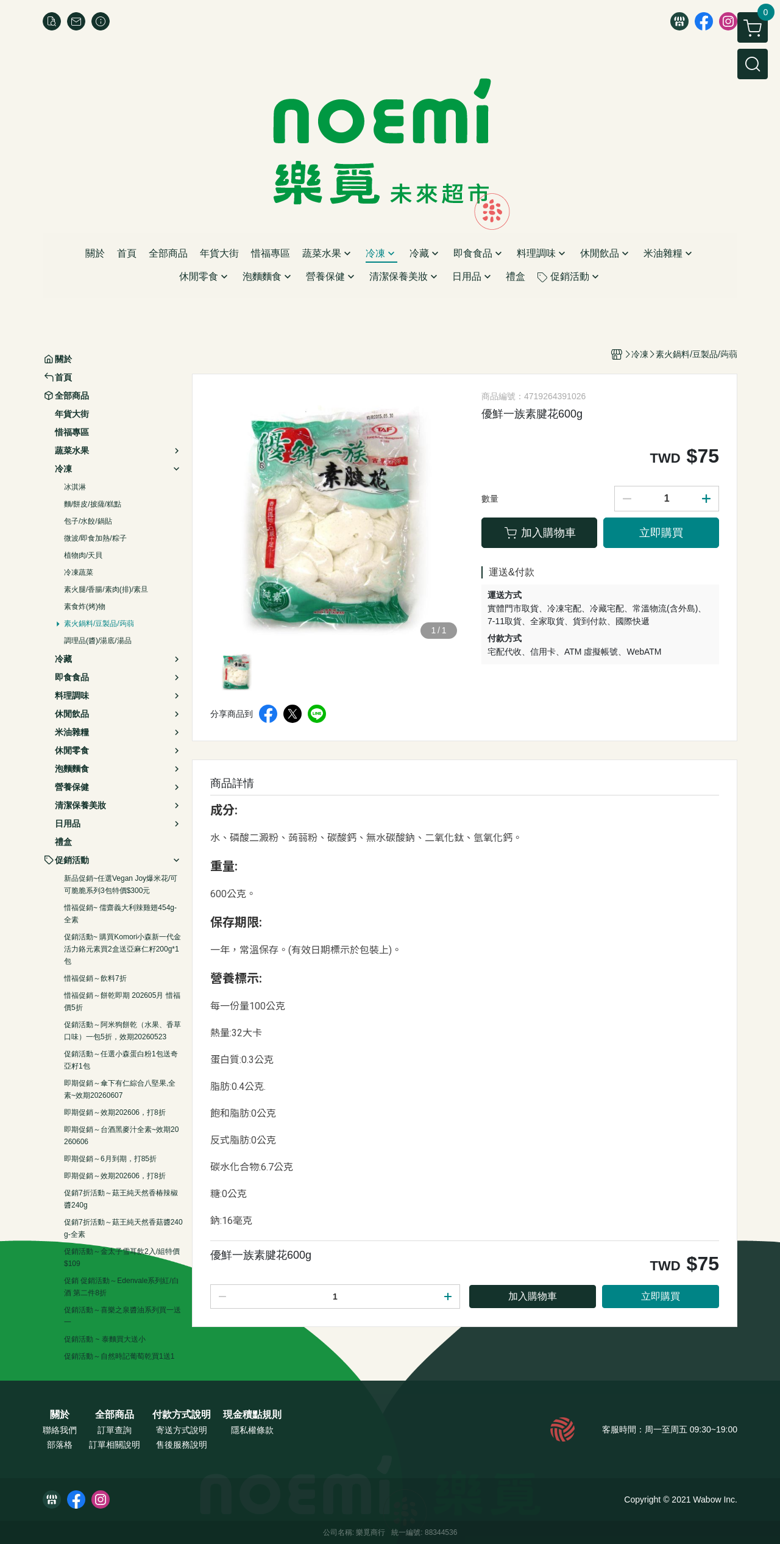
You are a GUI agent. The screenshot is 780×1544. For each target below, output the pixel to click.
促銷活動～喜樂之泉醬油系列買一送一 (122, 1316)
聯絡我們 (60, 1430)
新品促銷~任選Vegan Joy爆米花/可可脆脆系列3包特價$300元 (120, 884)
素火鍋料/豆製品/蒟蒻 (99, 623)
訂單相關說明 (114, 1444)
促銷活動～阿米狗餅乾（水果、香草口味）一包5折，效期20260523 (122, 1030)
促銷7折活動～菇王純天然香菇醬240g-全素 (123, 1228)
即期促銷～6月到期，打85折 (110, 1158)
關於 (59, 1415)
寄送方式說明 (181, 1430)
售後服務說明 (181, 1444)
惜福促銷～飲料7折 (95, 978)
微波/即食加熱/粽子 (95, 538)
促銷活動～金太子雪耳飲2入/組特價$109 (122, 1257)
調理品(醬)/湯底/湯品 (98, 640)
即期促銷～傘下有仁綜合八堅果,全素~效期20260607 (120, 1089)
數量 (489, 498)
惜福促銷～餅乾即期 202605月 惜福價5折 (122, 1001)
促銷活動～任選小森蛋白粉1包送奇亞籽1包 (121, 1060)
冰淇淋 (75, 487)
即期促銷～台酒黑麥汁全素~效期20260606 (121, 1135)
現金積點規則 (252, 1415)
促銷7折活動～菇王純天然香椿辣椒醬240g (121, 1199)
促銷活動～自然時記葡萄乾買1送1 (119, 1356)
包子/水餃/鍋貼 (88, 521)
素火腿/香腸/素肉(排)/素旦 (106, 589)
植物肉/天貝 (83, 555)
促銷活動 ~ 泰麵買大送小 (105, 1339)
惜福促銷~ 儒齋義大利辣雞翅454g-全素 (120, 913)
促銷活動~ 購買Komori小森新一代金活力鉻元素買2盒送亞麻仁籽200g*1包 (122, 949)
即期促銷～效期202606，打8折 (115, 1112)
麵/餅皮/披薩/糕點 (92, 504)
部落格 (60, 1444)
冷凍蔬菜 (78, 572)
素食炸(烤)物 (84, 606)
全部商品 (114, 1415)
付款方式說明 (181, 1415)
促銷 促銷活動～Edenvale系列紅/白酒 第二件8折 (121, 1286)
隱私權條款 (252, 1430)
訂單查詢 (115, 1430)
